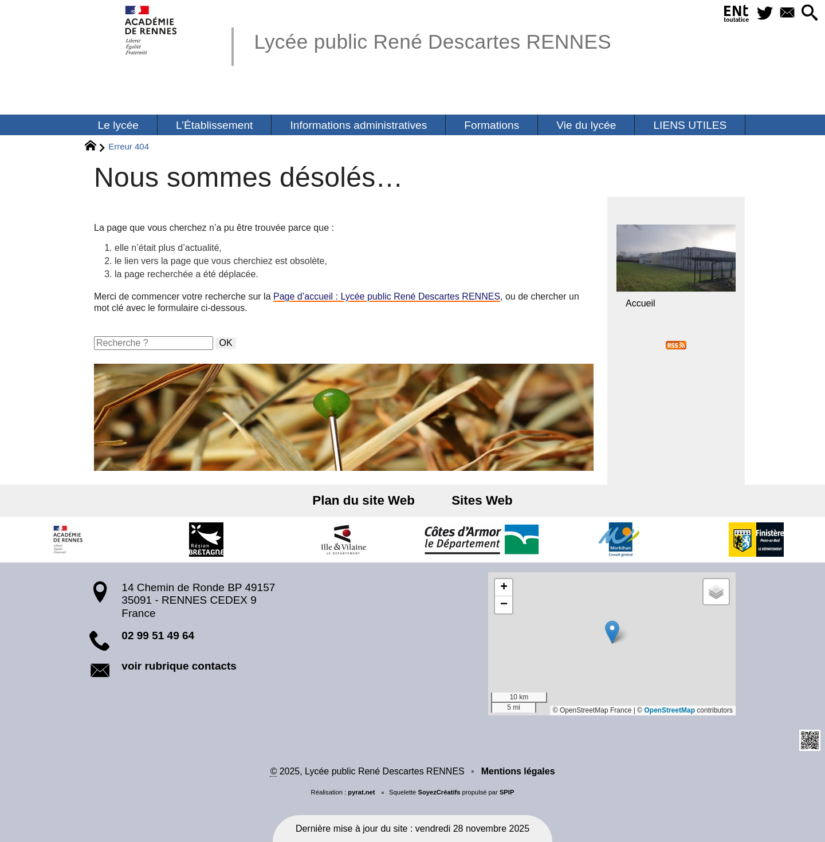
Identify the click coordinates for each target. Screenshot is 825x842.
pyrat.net (361, 792)
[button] (808, 13)
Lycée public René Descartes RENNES (432, 41)
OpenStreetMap (669, 710)
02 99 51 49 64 (157, 635)
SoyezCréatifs (439, 792)
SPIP (507, 792)
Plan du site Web (367, 500)
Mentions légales (518, 771)
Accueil (640, 303)
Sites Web (478, 500)
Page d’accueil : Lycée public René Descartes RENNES (386, 296)
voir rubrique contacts (179, 666)
